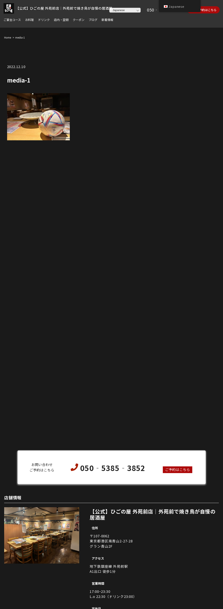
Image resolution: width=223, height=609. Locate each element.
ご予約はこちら (177, 469)
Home (7, 37)
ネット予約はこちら (203, 10)
